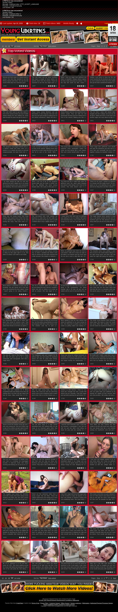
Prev (98, 46)
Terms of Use (35, 603)
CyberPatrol (19, 603)
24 (6, 46)
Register (115, 23)
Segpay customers (76, 603)
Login (107, 23)
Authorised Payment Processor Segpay (101, 603)
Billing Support (65, 603)
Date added (52, 46)
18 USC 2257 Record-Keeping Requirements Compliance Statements (59, 600)
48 (9, 46)
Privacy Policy (44, 603)
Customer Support (54, 603)
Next (114, 46)
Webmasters (86, 603)
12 (3, 46)
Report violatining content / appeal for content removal (59, 604)
